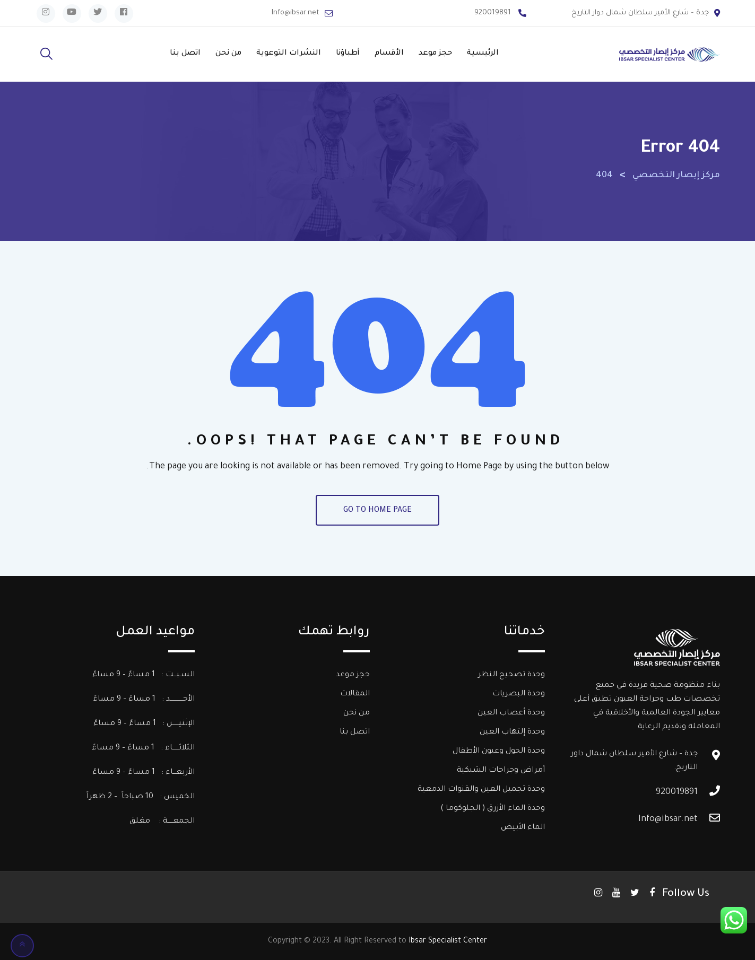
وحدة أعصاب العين (511, 713)
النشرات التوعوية (288, 53)
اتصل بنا (185, 53)
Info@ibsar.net (295, 13)
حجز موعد (435, 53)
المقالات (355, 694)
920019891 (492, 13)
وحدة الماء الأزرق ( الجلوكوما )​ (492, 809)
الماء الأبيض (523, 828)
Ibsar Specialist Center (448, 941)
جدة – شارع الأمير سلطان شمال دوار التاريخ (640, 13)
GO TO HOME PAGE (377, 511)
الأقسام (389, 53)
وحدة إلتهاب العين (512, 732)
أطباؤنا (348, 53)
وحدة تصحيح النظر (511, 675)
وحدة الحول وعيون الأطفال (499, 751)
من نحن (228, 53)
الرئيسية (483, 53)
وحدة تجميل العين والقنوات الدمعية (481, 790)
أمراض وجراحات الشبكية (501, 770)
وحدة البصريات (518, 694)
